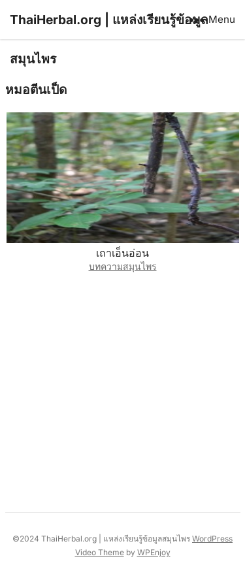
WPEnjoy (154, 552)
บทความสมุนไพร (123, 266)
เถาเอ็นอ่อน (122, 252)
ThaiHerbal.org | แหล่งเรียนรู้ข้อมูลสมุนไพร (109, 39)
